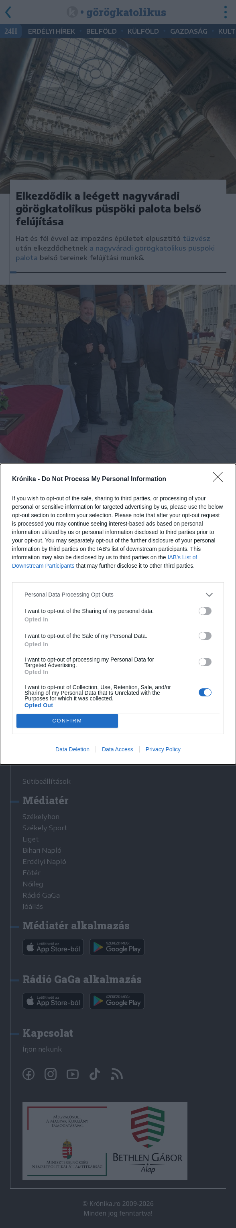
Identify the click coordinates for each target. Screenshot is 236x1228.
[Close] (220, 479)
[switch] (205, 611)
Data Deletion (72, 749)
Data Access (117, 749)
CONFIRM (67, 720)
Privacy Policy (163, 749)
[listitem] (118, 594)
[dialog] (118, 613)
